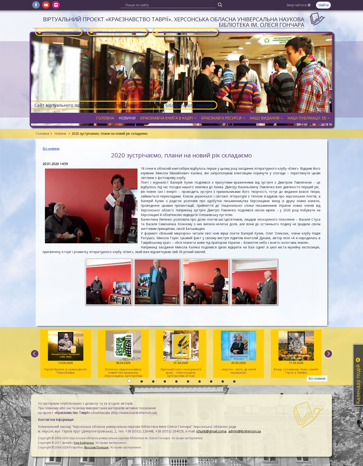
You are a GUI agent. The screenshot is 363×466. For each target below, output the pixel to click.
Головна (42, 133)
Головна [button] (105, 118)
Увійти (323, 5)
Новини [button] (127, 118)
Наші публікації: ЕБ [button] (309, 118)
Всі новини (51, 148)
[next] (328, 353)
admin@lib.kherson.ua (244, 431)
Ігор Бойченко (84, 443)
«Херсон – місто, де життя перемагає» (239, 353)
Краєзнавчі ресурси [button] (223, 118)
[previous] (34, 353)
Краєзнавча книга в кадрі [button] (168, 118)
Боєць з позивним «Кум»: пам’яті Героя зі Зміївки (296, 353)
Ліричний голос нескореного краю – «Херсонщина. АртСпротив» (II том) (181, 354)
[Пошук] (219, 4)
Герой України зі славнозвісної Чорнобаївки (66, 353)
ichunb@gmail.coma (211, 431)
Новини (60, 133)
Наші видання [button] (266, 118)
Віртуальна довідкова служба (116, 32)
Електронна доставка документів (184, 32)
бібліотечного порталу (189, 105)
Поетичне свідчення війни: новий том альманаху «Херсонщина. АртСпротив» (123, 354)
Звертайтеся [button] (298, 5)
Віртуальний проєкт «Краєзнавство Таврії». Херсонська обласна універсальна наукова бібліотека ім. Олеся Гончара (173, 21)
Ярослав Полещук (96, 447)
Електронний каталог (58, 32)
